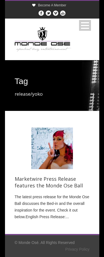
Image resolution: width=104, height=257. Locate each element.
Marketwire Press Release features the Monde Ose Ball (49, 182)
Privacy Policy (77, 249)
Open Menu (85, 25)
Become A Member (52, 5)
